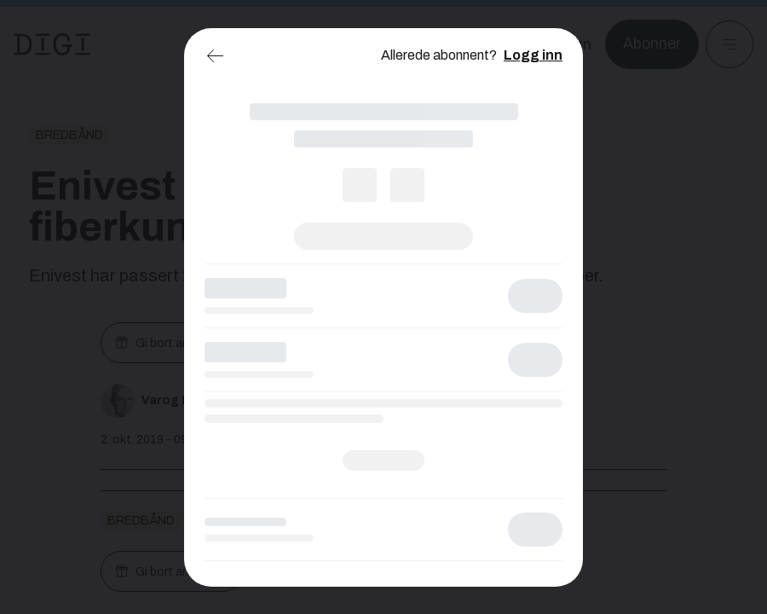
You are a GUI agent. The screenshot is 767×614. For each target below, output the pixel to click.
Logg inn (533, 55)
